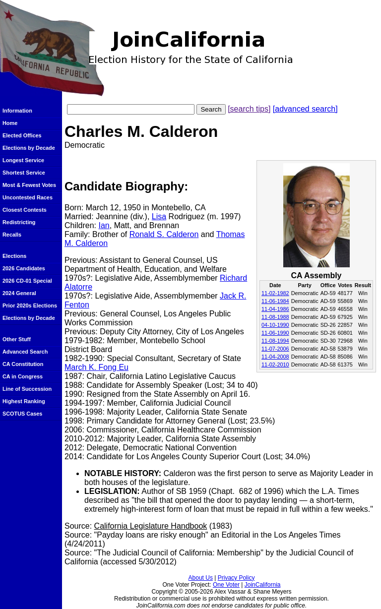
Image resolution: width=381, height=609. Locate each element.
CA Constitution (22, 364)
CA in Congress (22, 376)
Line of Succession (27, 389)
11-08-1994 (275, 341)
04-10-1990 (275, 325)
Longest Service (23, 160)
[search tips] (249, 109)
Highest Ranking (23, 401)
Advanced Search (25, 352)
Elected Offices (22, 135)
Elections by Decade (28, 148)
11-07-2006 (275, 349)
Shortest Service (23, 173)
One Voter (226, 584)
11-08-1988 (275, 317)
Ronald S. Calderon (164, 234)
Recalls (11, 235)
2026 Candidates (23, 268)
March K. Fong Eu (96, 367)
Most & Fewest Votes (29, 185)
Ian (103, 225)
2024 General (19, 293)
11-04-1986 (275, 309)
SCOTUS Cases (22, 414)
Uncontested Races (27, 197)
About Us (201, 577)
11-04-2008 (275, 357)
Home (9, 123)
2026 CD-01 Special (27, 281)
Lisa (159, 216)
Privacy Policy (236, 577)
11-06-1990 (275, 333)
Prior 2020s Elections (29, 305)
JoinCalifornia (263, 584)
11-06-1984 (275, 301)
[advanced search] (305, 109)
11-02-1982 (275, 293)
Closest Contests (24, 210)
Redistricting (18, 222)
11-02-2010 (275, 364)
